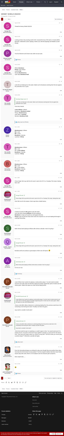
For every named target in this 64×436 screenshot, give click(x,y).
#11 (61, 191)
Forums (21, 2)
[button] (34, 2)
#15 (61, 257)
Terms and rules (42, 395)
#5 (61, 81)
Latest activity (35, 407)
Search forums (10, 5)
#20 (61, 363)
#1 (61, 22)
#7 (61, 127)
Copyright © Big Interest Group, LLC (10, 398)
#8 (61, 143)
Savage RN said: (19, 195)
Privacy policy (50, 395)
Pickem (38, 2)
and (22, 122)
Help (55, 395)
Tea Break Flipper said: (21, 99)
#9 (61, 160)
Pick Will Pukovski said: (21, 296)
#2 (61, 36)
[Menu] (2, 2)
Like (61, 32)
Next (9, 19)
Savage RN (4, 16)
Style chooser (4, 395)
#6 (61, 95)
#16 (61, 278)
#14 (61, 238)
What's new (29, 2)
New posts (3, 5)
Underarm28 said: (20, 321)
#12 (61, 208)
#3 (61, 50)
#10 (61, 177)
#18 (61, 317)
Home (14, 2)
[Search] (61, 2)
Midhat (30, 424)
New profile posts (36, 404)
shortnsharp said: (20, 261)
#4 (61, 64)
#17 (61, 292)
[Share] (59, 23)
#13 (61, 225)
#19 (61, 346)
